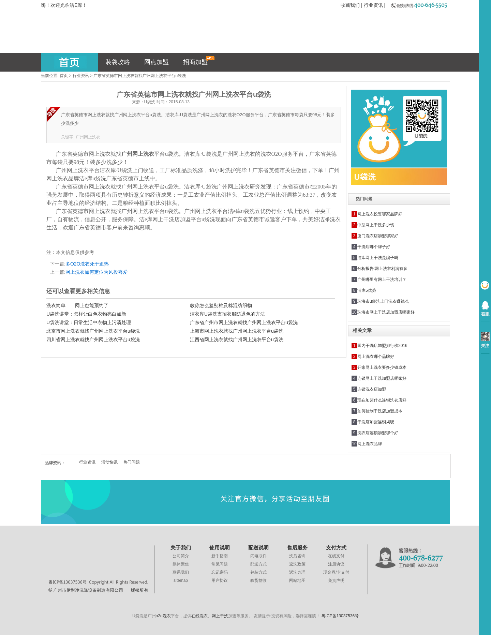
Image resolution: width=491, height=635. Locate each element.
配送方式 (258, 564)
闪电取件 (258, 556)
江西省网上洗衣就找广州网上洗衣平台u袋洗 (236, 339)
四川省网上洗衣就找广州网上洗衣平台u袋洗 (93, 339)
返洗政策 (297, 564)
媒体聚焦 (181, 564)
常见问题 (219, 564)
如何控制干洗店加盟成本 (379, 411)
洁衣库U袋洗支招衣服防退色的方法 (227, 314)
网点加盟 (156, 62)
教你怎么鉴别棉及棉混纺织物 (221, 305)
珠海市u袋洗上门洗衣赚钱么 (383, 301)
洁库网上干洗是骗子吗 (377, 257)
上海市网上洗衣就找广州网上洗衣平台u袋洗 (236, 331)
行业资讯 (373, 5)
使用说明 (219, 547)
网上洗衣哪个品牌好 (375, 356)
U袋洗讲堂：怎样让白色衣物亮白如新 (86, 314)
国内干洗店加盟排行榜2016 (382, 345)
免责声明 (336, 580)
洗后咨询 (297, 556)
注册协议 (336, 564)
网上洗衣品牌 (369, 443)
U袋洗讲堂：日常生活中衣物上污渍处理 (88, 322)
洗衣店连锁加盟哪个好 (377, 432)
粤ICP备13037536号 (340, 616)
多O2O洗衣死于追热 (87, 264)
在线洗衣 (199, 616)
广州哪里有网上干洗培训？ (381, 279)
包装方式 (258, 572)
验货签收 (258, 580)
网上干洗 (220, 616)
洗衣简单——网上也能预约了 (77, 305)
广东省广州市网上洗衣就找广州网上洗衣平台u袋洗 (244, 322)
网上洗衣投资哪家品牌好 (379, 214)
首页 (64, 75)
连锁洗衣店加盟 (371, 389)
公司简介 (181, 556)
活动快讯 (109, 462)
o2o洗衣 (163, 616)
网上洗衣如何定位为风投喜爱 (96, 272)
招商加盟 (199, 60)
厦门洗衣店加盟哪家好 (377, 235)
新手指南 (219, 556)
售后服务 (297, 547)
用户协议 (219, 580)
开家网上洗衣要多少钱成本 (381, 367)
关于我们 (180, 547)
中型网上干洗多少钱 (375, 225)
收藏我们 (350, 5)
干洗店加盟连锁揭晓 (375, 422)
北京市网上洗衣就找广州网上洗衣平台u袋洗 (93, 331)
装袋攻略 (117, 62)
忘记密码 (219, 572)
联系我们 (181, 572)
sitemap (181, 580)
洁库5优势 (366, 290)
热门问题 (131, 462)
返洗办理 (297, 572)
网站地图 (297, 580)
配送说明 (258, 547)
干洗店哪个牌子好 (373, 246)
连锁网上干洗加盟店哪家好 (381, 378)
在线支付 (336, 556)
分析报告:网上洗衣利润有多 (382, 268)
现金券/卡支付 (336, 572)
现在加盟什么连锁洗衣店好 (381, 400)
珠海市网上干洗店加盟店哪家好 (386, 312)
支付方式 (336, 547)
